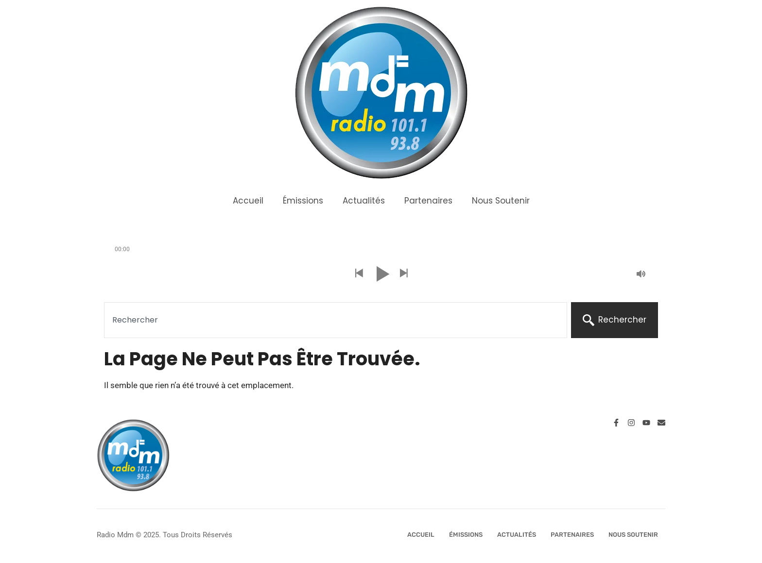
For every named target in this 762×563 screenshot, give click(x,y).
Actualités (364, 200)
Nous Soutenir (501, 200)
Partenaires (428, 200)
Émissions (303, 200)
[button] (359, 274)
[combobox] (335, 320)
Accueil (248, 200)
